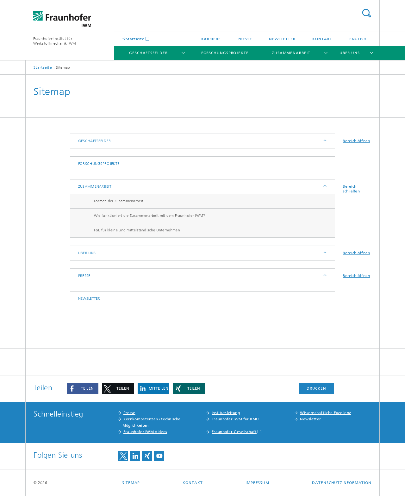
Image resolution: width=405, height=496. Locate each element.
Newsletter (282, 39)
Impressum (257, 482)
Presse (245, 39)
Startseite (135, 39)
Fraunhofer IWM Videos (145, 432)
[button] (82, 388)
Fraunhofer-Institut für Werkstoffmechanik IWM (54, 41)
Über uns (350, 53)
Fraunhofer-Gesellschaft (234, 432)
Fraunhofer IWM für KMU (235, 419)
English (358, 39)
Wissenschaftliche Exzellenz (325, 413)
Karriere (211, 39)
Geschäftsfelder (148, 53)
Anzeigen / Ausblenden (324, 141)
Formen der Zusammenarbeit (119, 201)
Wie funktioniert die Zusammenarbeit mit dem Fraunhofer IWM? (149, 215)
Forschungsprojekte (225, 53)
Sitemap (131, 482)
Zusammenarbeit (291, 53)
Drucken (316, 388)
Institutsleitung (226, 413)
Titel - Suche (366, 13)
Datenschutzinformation (341, 482)
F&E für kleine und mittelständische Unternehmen (137, 230)
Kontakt (322, 39)
